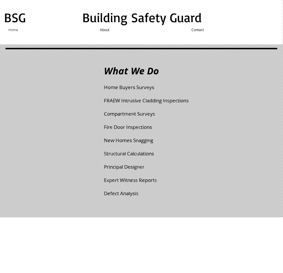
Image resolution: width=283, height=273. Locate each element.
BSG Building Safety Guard (105, 17)
